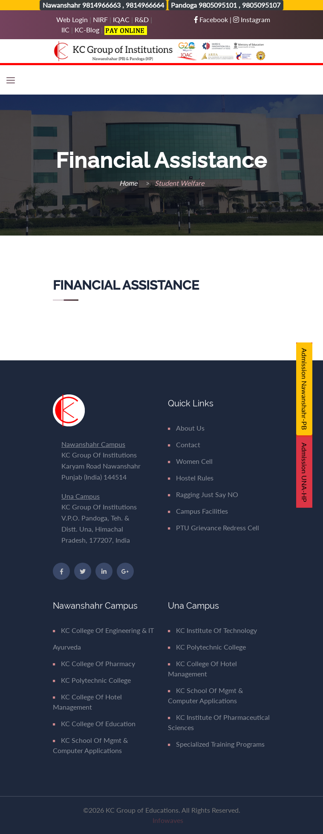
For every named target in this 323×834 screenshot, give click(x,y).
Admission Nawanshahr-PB (304, 389)
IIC (65, 30)
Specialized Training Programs (216, 744)
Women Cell (190, 461)
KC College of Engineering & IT (103, 630)
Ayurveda (67, 647)
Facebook (212, 19)
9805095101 (218, 5)
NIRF (100, 19)
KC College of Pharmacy (94, 663)
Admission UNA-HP (304, 472)
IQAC (121, 19)
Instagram (251, 19)
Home (129, 183)
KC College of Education (94, 723)
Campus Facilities (198, 511)
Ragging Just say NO (203, 494)
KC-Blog (87, 30)
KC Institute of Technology (212, 630)
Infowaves (168, 820)
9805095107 (261, 5)
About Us (186, 428)
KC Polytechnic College (92, 680)
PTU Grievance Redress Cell (213, 527)
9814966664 (145, 5)
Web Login (72, 19)
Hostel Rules (190, 478)
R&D (142, 19)
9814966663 (101, 5)
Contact (184, 444)
